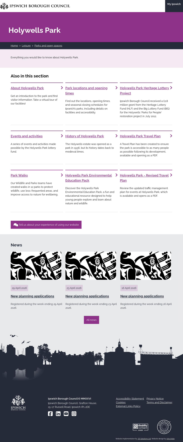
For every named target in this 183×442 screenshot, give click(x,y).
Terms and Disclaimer (159, 401)
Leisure (26, 45)
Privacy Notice (155, 398)
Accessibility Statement (130, 398)
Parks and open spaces (48, 45)
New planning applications (32, 295)
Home (14, 45)
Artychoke (171, 438)
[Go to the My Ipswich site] (174, 6)
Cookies (121, 401)
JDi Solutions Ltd (144, 438)
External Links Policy (128, 405)
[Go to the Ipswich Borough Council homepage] (35, 6)
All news (91, 319)
